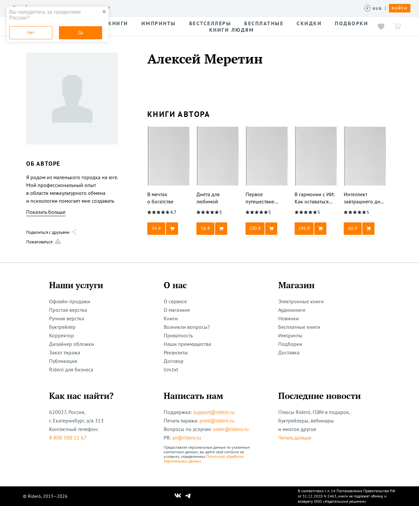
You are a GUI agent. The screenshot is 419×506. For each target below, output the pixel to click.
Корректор (61, 335)
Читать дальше (294, 437)
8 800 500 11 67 (68, 437)
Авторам (183, 8)
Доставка (289, 352)
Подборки (290, 344)
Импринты (290, 335)
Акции (238, 8)
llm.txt (171, 369)
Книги (171, 318)
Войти (400, 8)
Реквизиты (176, 352)
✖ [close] (104, 11)
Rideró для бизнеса (71, 369)
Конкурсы (153, 8)
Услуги (125, 8)
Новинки (288, 318)
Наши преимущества (187, 344)
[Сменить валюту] (373, 8)
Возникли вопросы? (187, 327)
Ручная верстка (66, 318)
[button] (168, 228)
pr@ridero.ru (187, 437)
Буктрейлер (62, 327)
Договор (174, 361)
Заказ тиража (64, 352)
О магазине (177, 310)
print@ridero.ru (217, 420)
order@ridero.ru (231, 429)
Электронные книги (301, 301)
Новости (212, 8)
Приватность (178, 335)
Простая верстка (68, 310)
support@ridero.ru (214, 412)
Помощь (263, 8)
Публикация (63, 361)
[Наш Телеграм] (188, 496)
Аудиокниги (291, 310)
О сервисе (175, 301)
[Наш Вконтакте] (177, 496)
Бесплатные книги (299, 327)
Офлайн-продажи (69, 301)
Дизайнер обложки (71, 344)
